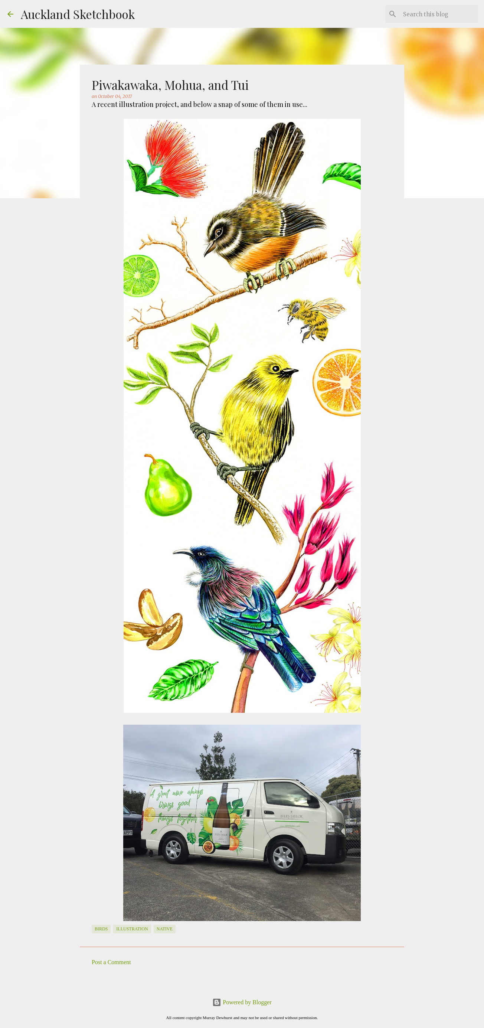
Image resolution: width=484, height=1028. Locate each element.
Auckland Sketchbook (78, 14)
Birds (101, 928)
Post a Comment (111, 962)
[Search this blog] (439, 14)
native (165, 928)
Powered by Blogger (242, 1002)
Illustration (132, 928)
